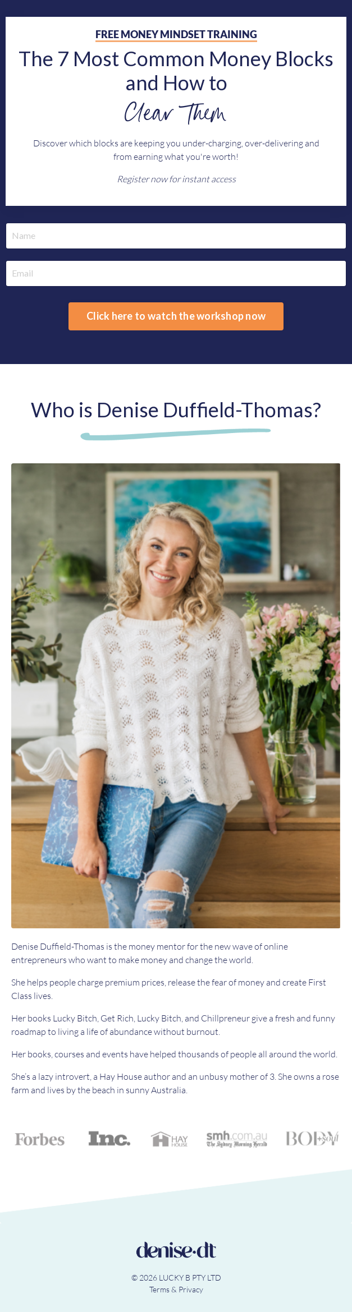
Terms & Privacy (176, 1289)
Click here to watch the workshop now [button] (176, 316)
